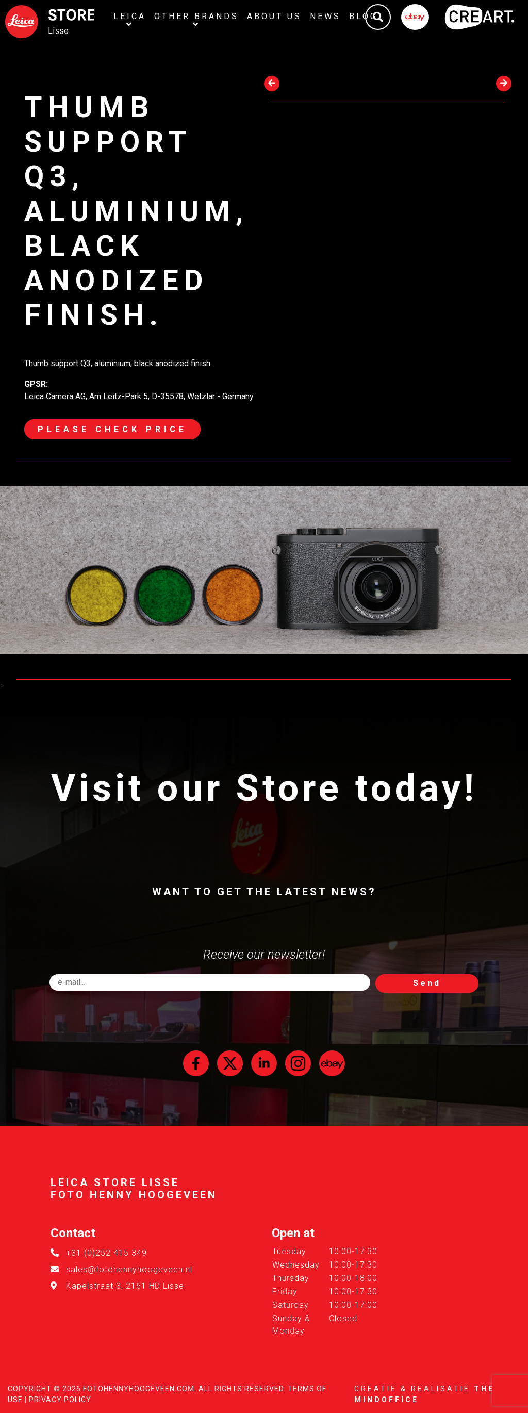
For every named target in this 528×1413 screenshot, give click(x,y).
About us (274, 16)
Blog (363, 16)
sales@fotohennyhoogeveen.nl (129, 1269)
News (325, 16)
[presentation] (271, 83)
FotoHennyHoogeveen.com (138, 1389)
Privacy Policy (60, 1399)
